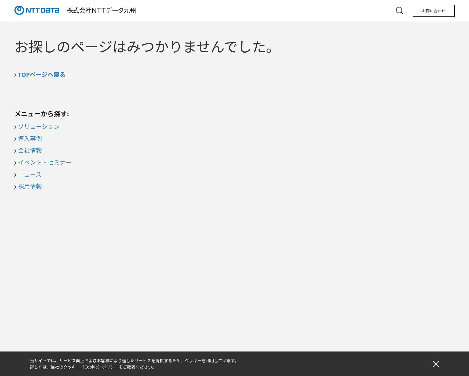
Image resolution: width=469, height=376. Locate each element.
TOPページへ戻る (42, 75)
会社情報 (30, 150)
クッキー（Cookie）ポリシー (91, 367)
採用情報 (30, 186)
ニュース (30, 174)
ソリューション (39, 127)
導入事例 (30, 138)
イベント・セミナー (45, 162)
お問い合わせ (433, 10)
